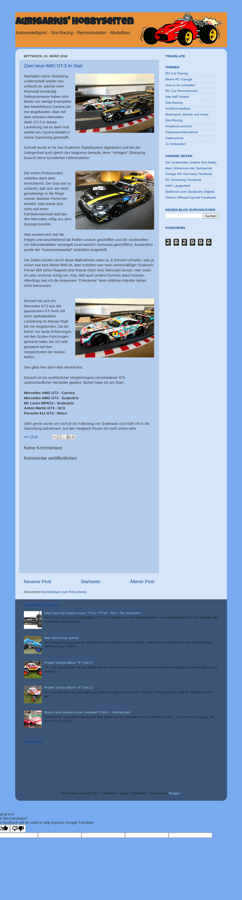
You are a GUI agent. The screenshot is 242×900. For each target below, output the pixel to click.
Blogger (174, 793)
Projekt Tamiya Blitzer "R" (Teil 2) (68, 687)
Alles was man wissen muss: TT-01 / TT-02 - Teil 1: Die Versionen (92, 613)
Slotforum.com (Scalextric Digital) (190, 191)
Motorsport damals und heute (187, 114)
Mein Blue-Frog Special (61, 638)
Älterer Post (142, 581)
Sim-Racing (174, 120)
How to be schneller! (180, 85)
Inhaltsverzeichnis (178, 126)
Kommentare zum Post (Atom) (64, 592)
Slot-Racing (174, 102)
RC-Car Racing (176, 73)
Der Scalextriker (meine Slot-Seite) (191, 162)
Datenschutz (174, 138)
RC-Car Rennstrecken (181, 91)
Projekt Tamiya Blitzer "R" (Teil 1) (68, 662)
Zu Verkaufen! (175, 144)
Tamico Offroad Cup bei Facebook (190, 197)
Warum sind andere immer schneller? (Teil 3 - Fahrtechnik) (87, 712)
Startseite (90, 581)
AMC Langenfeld (177, 186)
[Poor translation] (18, 829)
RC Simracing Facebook (183, 180)
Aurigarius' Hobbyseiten (74, 22)
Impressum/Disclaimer (181, 132)
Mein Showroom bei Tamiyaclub (188, 168)
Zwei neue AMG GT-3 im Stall (53, 65)
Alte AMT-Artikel (177, 97)
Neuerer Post (37, 581)
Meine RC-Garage (179, 79)
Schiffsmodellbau (178, 108)
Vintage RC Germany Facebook (188, 174)
